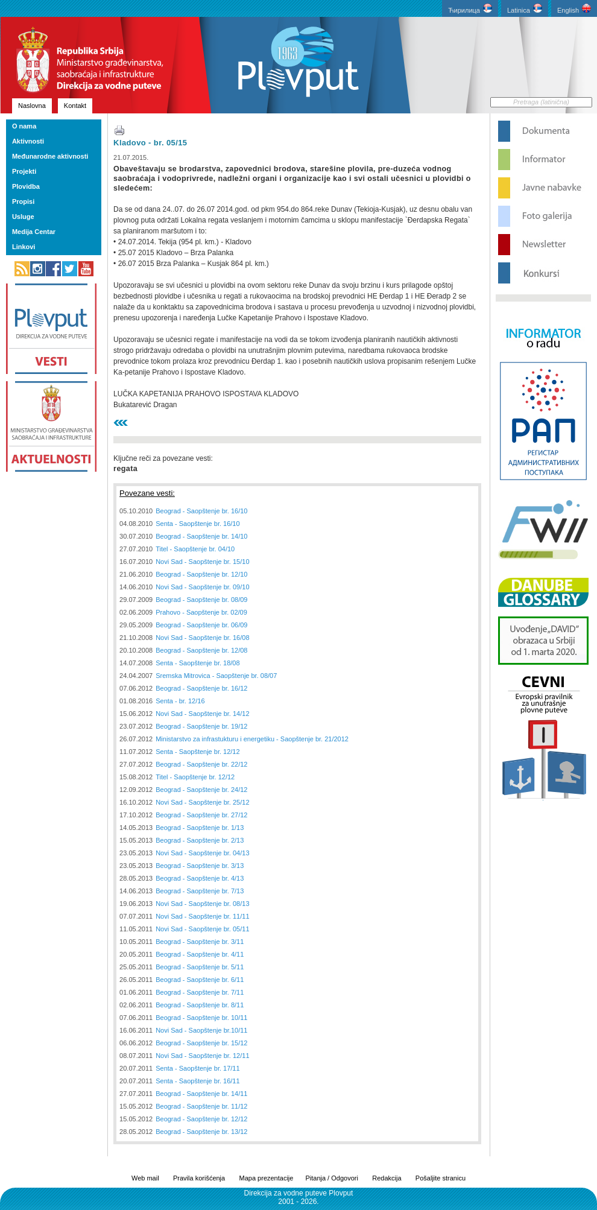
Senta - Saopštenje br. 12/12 (197, 751)
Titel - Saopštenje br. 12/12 (195, 777)
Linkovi (24, 246)
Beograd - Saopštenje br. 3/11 (200, 941)
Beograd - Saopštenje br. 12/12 (201, 1119)
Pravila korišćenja (199, 1178)
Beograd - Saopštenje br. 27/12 (201, 815)
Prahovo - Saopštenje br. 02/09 (201, 612)
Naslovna (32, 105)
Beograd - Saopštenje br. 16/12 (201, 688)
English (574, 9)
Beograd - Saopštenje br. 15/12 (201, 1043)
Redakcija (386, 1178)
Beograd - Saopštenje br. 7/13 (200, 891)
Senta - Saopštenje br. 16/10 (197, 523)
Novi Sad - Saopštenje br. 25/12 (202, 802)
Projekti (24, 171)
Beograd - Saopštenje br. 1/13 (200, 827)
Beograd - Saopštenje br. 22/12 (201, 764)
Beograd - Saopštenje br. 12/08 (201, 650)
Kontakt (75, 105)
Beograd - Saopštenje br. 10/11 (201, 1017)
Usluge (23, 216)
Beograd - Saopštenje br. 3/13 (200, 865)
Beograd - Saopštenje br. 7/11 (200, 992)
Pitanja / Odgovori (331, 1178)
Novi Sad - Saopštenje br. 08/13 (202, 903)
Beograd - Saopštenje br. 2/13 (200, 840)
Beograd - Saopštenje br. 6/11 (200, 979)
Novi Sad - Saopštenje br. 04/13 (202, 853)
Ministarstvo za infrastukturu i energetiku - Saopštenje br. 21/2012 (252, 739)
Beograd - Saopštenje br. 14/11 (201, 1093)
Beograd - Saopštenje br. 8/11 (200, 1005)
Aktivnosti (28, 141)
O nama (24, 126)
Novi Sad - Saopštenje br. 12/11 (202, 1055)
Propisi (23, 201)
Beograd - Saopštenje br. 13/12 (201, 1131)
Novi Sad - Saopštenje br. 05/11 (202, 929)
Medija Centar (33, 231)
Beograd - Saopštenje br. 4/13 (200, 878)
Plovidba (26, 186)
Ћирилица (470, 9)
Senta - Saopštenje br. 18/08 (197, 663)
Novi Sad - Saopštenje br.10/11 (201, 1030)
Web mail (145, 1178)
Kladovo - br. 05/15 (150, 142)
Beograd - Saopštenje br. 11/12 (201, 1106)
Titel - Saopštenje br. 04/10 (195, 549)
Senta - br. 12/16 (180, 701)
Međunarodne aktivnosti (50, 156)
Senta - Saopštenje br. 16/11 (197, 1081)
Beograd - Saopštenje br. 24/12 (201, 789)
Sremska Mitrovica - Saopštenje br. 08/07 (216, 675)
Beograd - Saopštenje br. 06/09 (201, 625)
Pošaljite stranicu (440, 1178)
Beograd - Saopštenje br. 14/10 (201, 536)
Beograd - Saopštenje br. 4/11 (200, 954)
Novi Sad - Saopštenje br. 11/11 (202, 916)
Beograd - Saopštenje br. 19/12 (201, 726)
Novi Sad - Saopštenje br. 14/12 (202, 713)
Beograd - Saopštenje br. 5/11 (200, 967)
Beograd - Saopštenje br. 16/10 (201, 511)
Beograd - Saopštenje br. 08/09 (201, 599)
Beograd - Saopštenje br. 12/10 (201, 574)
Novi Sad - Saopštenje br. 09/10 (202, 587)
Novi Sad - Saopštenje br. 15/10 (202, 561)
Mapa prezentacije (266, 1178)
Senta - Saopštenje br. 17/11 (197, 1068)
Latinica (524, 9)
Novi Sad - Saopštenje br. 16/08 (202, 637)
